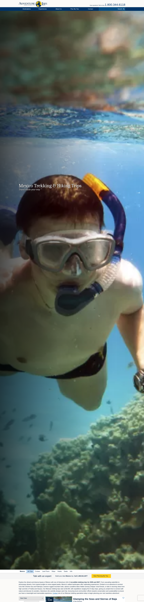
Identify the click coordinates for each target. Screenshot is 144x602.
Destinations (27, 9)
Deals (66, 571)
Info (71, 571)
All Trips (30, 571)
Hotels (59, 571)
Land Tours (45, 571)
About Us (59, 9)
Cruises (37, 571)
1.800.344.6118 (115, 4)
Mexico (22, 571)
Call (81, 576)
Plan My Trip (75, 9)
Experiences (43, 9)
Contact (90, 9)
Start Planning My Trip (100, 576)
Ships (53, 571)
